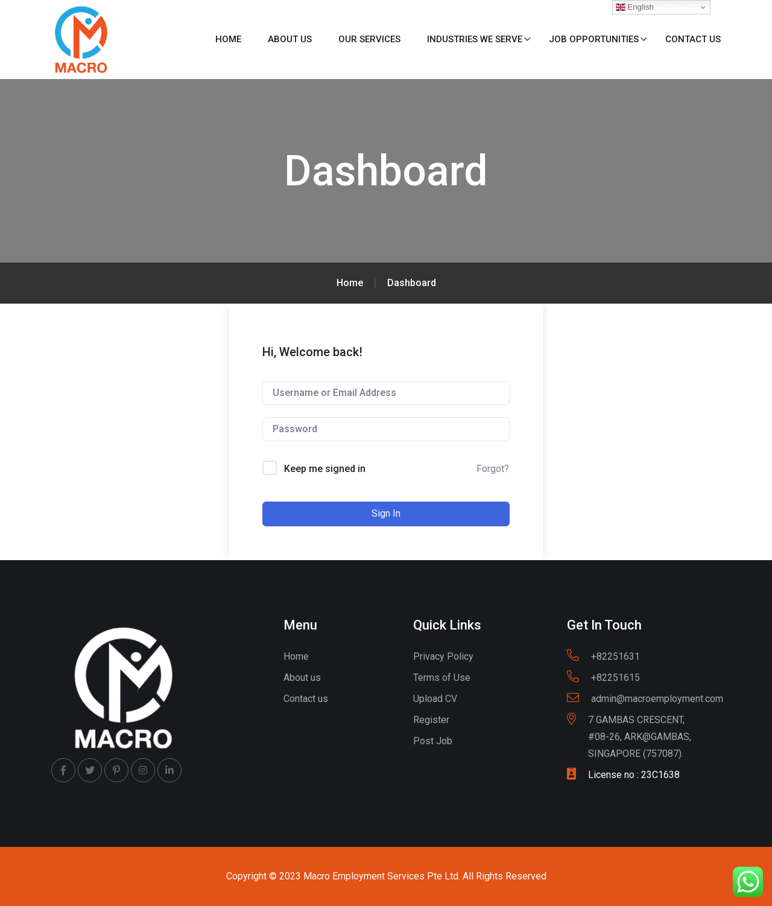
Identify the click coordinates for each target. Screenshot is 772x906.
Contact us (693, 39)
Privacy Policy (443, 656)
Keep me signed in (324, 468)
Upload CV (435, 698)
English (635, 7)
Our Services (369, 39)
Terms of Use (441, 677)
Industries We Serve (474, 39)
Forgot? (492, 468)
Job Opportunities (594, 39)
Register (431, 720)
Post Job (432, 741)
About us (290, 39)
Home (228, 39)
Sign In (386, 513)
